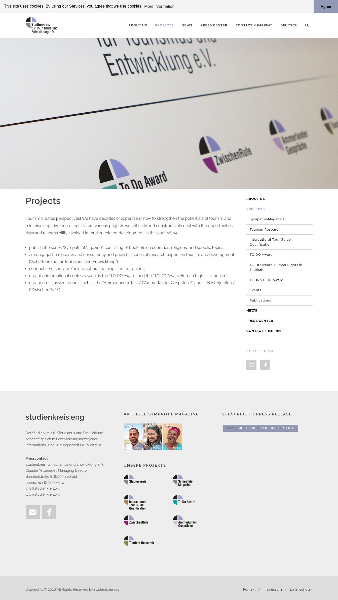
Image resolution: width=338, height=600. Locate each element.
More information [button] (159, 6)
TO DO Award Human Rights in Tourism (276, 267)
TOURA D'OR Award (267, 280)
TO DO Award (261, 254)
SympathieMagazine (267, 219)
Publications (260, 300)
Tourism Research (265, 229)
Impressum (273, 589)
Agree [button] (326, 7)
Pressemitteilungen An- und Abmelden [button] (261, 428)
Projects (255, 209)
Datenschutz (300, 589)
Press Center (259, 320)
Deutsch (289, 25)
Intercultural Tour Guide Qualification (270, 241)
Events (255, 290)
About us (255, 198)
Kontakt (249, 589)
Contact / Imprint (264, 330)
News (251, 310)
